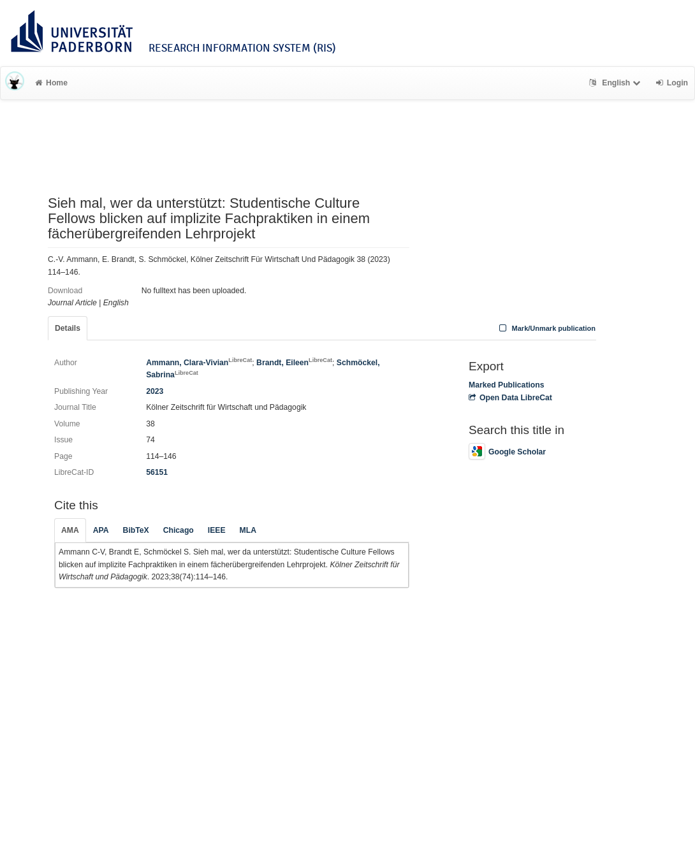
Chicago (178, 530)
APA (101, 530)
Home (51, 82)
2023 (154, 391)
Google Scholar (507, 451)
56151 (157, 472)
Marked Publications (507, 385)
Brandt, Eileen (294, 362)
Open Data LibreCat (510, 397)
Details (67, 328)
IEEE (217, 530)
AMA (70, 530)
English (616, 82)
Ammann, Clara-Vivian (199, 362)
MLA (248, 530)
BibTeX (136, 530)
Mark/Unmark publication (546, 328)
